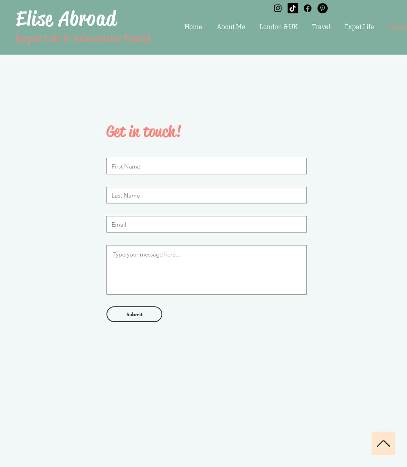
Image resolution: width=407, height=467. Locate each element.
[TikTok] (293, 8)
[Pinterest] (322, 8)
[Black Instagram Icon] (278, 8)
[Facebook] (307, 8)
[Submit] (134, 314)
